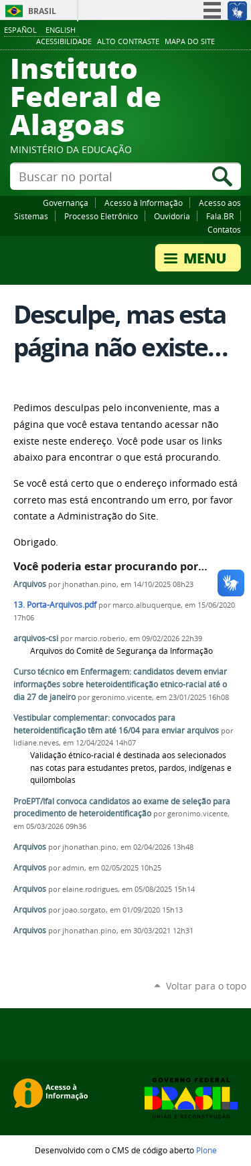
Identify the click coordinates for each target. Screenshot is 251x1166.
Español (20, 30)
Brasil (42, 11)
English (61, 30)
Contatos (224, 229)
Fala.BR (220, 216)
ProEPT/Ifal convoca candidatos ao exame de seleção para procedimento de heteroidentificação (121, 808)
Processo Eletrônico (101, 216)
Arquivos (29, 584)
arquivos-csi (35, 638)
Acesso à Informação (143, 202)
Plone (206, 1150)
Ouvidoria (172, 216)
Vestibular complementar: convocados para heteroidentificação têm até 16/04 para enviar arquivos (116, 724)
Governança (65, 202)
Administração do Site (107, 516)
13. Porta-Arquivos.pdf (54, 604)
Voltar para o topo (206, 985)
